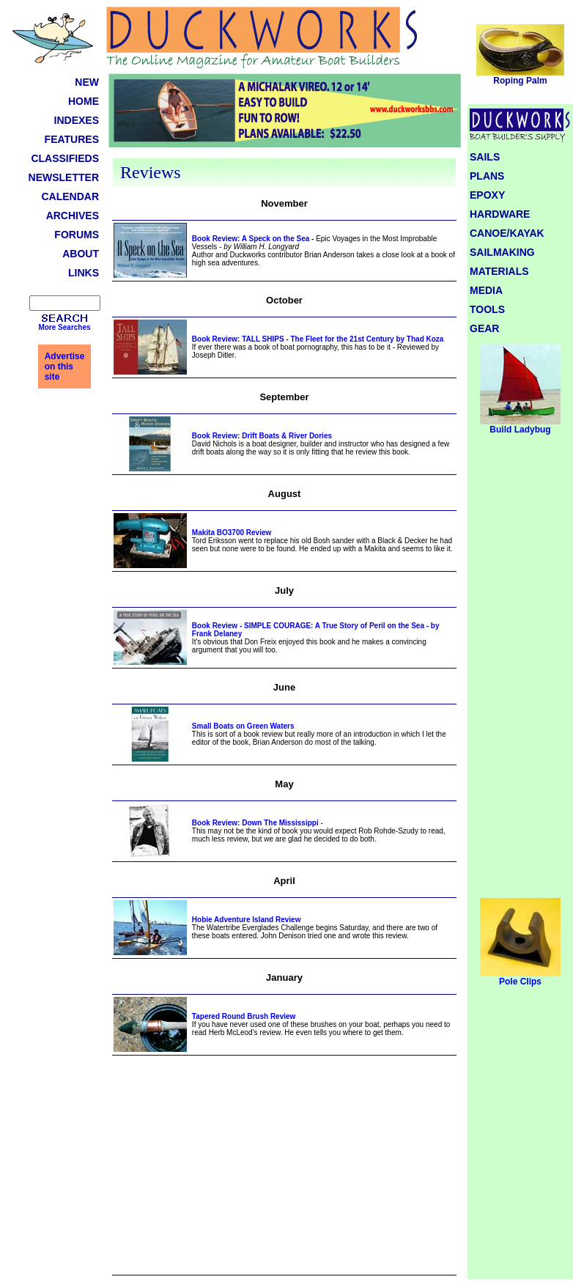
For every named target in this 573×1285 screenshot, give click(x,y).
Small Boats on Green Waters (243, 726)
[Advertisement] (284, 1172)
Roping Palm (520, 76)
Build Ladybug (520, 425)
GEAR (484, 328)
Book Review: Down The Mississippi (255, 823)
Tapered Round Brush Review (244, 1016)
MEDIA (486, 290)
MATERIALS (499, 271)
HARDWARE (500, 214)
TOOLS (487, 309)
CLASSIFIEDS (65, 158)
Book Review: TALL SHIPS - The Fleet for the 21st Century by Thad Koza (318, 339)
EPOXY (487, 195)
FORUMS (76, 234)
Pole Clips (520, 977)
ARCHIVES (72, 215)
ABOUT (80, 253)
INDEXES (76, 120)
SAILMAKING (502, 252)
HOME (83, 101)
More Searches (64, 327)
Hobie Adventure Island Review (246, 920)
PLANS (487, 176)
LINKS (83, 273)
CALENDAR (70, 196)
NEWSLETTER (64, 177)
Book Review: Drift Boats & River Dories (262, 436)
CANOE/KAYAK (507, 233)
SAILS (485, 157)
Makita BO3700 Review (231, 533)
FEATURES (72, 139)
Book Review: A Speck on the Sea (250, 239)
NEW (87, 82)
